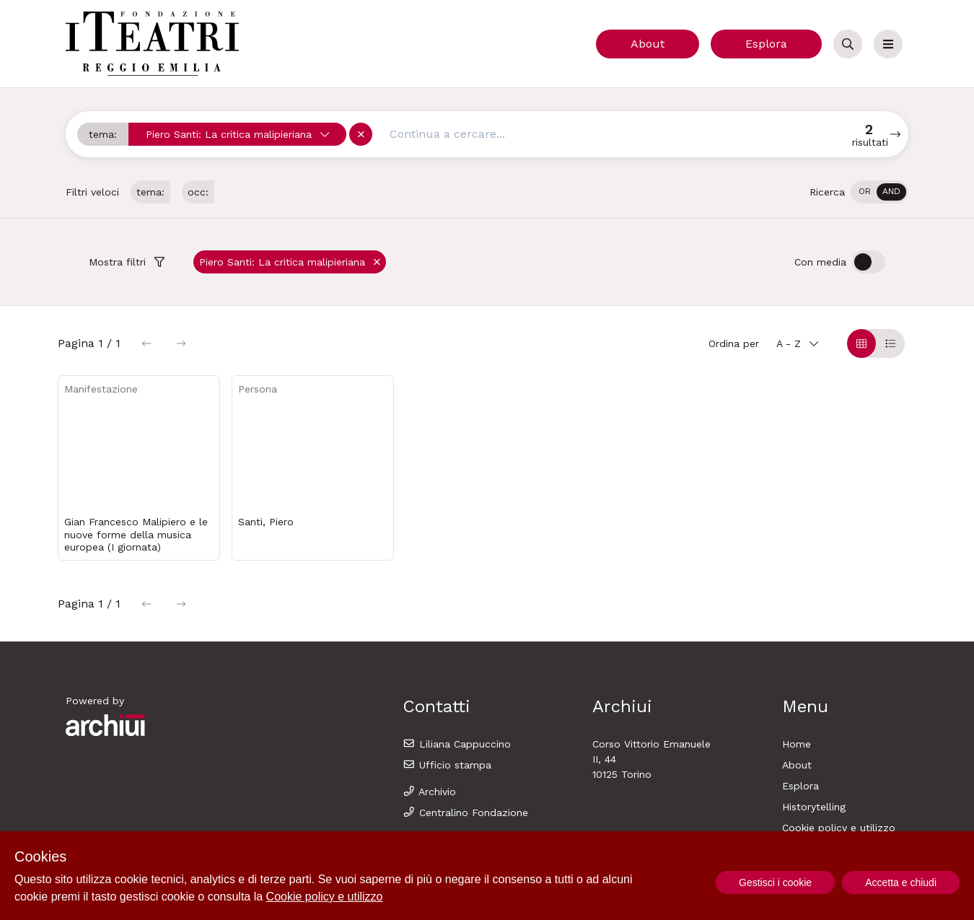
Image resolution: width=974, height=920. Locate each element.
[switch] (879, 191)
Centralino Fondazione (465, 812)
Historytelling (814, 806)
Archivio (429, 791)
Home (796, 744)
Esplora (766, 44)
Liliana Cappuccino (457, 744)
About (647, 44)
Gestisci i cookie (775, 882)
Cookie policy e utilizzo (838, 827)
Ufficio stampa (447, 765)
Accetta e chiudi (900, 882)
